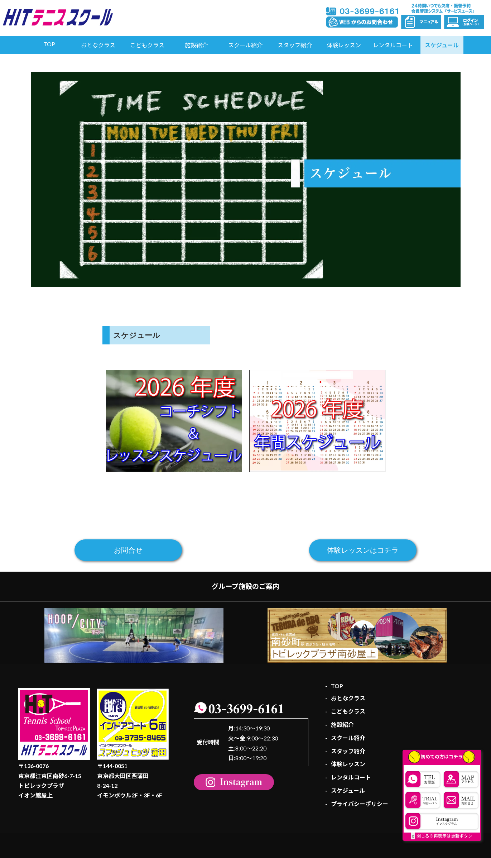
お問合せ (128, 550)
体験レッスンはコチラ (363, 550)
